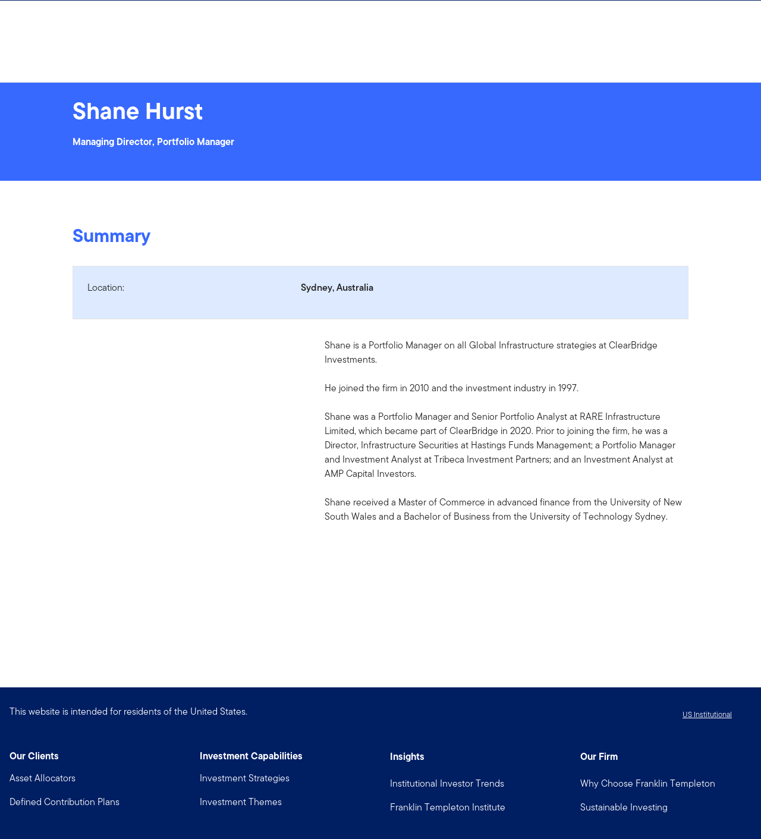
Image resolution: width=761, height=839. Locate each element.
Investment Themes (241, 802)
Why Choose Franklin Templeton (647, 783)
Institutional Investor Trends (447, 783)
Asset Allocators (43, 778)
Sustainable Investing (624, 807)
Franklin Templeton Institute (447, 807)
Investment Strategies (245, 778)
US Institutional (707, 714)
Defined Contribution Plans (65, 802)
